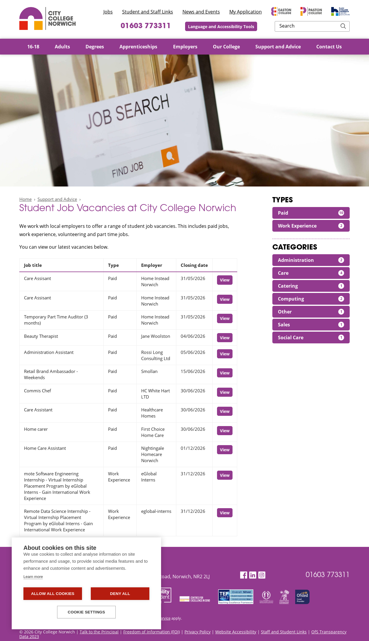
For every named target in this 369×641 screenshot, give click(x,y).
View (225, 280)
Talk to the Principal (99, 632)
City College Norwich (47, 18)
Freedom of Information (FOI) (151, 632)
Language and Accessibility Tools (260, 26)
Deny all (120, 593)
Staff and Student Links (284, 632)
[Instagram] (261, 575)
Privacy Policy (197, 632)
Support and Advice (57, 199)
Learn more (33, 576)
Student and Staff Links (147, 12)
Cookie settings (86, 612)
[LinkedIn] (252, 575)
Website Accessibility (235, 632)
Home (25, 199)
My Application (245, 12)
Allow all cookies (52, 593)
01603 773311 (179, 26)
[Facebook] (243, 575)
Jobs (108, 12)
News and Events (201, 12)
